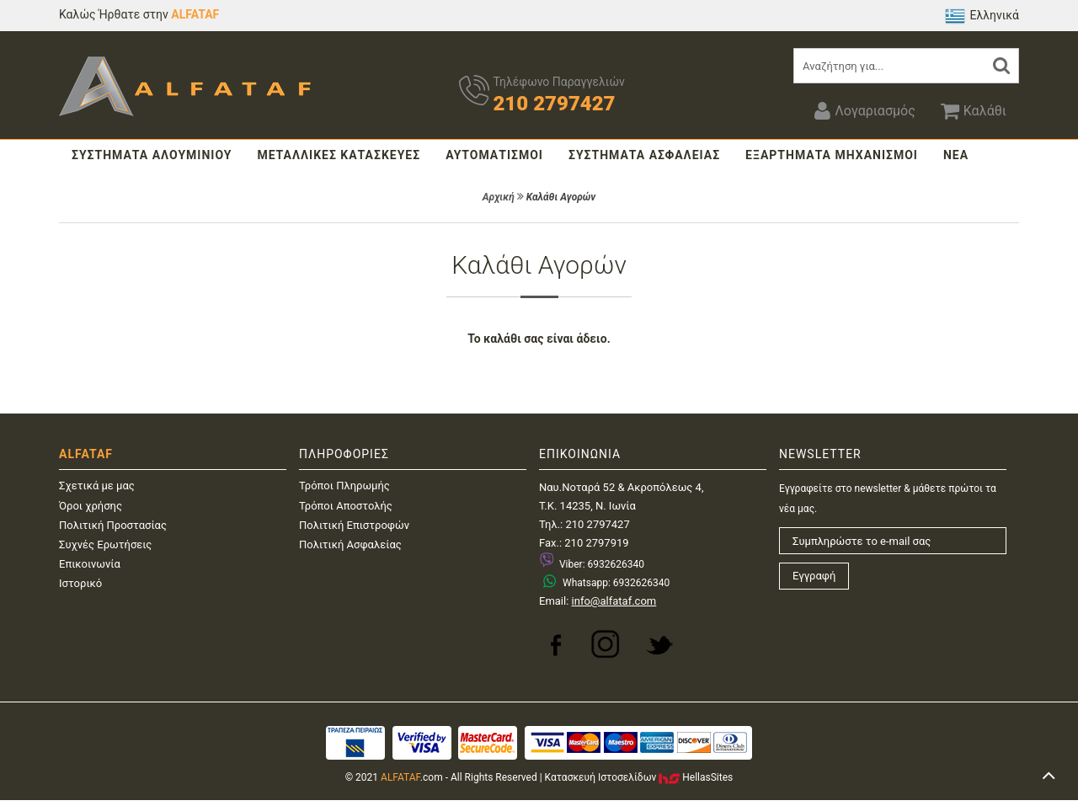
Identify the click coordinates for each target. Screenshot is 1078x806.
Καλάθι (973, 110)
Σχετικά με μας (97, 485)
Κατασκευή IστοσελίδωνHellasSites (639, 777)
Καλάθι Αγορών (561, 197)
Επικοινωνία (89, 564)
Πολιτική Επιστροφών (354, 525)
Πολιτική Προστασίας (113, 525)
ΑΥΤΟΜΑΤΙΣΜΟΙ (494, 155)
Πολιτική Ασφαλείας (350, 544)
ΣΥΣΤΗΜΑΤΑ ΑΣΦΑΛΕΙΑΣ (644, 155)
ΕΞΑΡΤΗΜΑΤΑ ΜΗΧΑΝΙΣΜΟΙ (831, 155)
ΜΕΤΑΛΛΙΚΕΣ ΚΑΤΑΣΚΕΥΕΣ (338, 155)
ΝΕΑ (956, 155)
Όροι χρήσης (90, 505)
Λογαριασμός (864, 110)
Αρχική (499, 197)
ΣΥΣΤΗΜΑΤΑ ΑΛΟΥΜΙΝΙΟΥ (152, 155)
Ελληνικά (982, 16)
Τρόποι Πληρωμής (344, 485)
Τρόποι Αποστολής (345, 505)
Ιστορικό (80, 583)
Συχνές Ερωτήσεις (105, 544)
